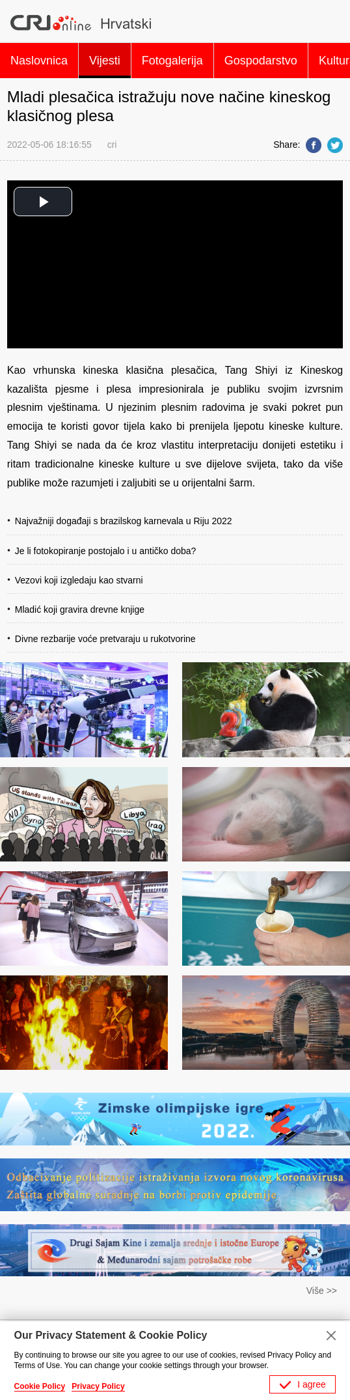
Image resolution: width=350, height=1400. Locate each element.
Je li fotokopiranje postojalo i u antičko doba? (105, 551)
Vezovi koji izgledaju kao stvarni (79, 580)
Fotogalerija (172, 60)
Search (329, 23)
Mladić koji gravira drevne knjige (79, 609)
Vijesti (104, 60)
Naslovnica (39, 60)
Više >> (321, 1290)
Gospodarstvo (260, 60)
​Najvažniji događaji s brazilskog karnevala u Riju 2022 (123, 521)
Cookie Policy (40, 1386)
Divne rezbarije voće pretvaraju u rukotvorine (105, 639)
